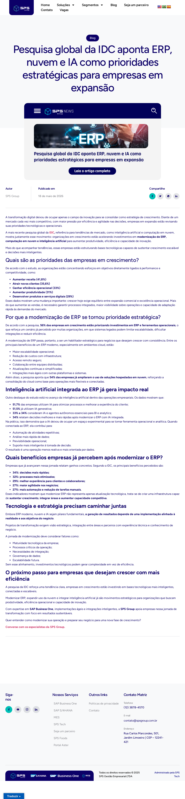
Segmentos (92, 4)
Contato (47, 10)
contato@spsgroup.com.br (140, 720)
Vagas (64, 10)
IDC (51, 232)
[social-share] (152, 196)
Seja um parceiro (136, 5)
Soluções (66, 4)
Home (45, 5)
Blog (114, 5)
